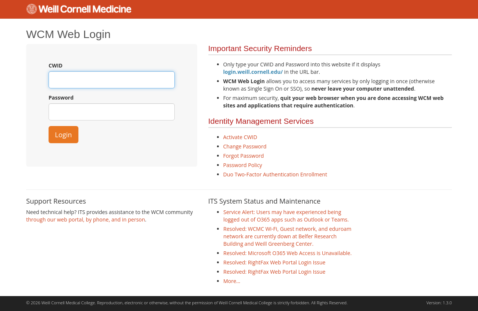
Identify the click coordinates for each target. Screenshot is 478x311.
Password (61, 97)
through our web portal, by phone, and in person (85, 219)
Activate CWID (240, 137)
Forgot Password (243, 155)
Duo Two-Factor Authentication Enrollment (275, 174)
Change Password (245, 146)
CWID (55, 65)
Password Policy (242, 165)
